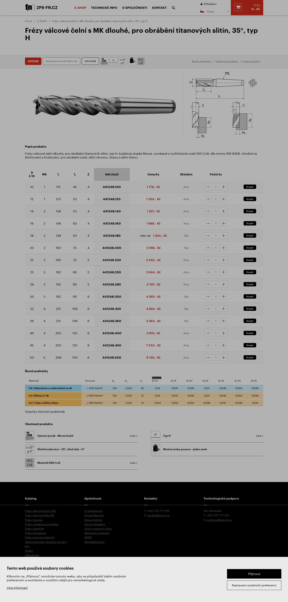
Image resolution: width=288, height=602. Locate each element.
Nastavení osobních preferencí (254, 585)
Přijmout (254, 574)
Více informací (17, 587)
